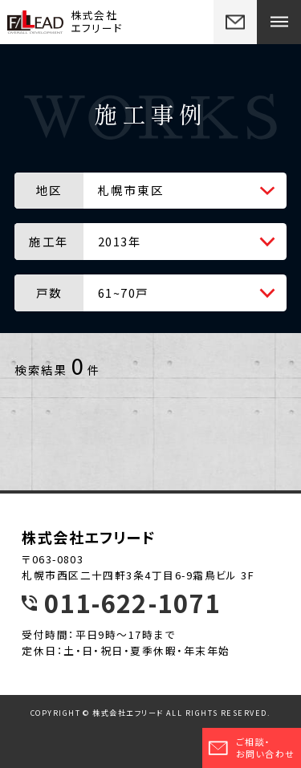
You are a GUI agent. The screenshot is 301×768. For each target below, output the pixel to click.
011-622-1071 (132, 603)
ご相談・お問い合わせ (251, 747)
